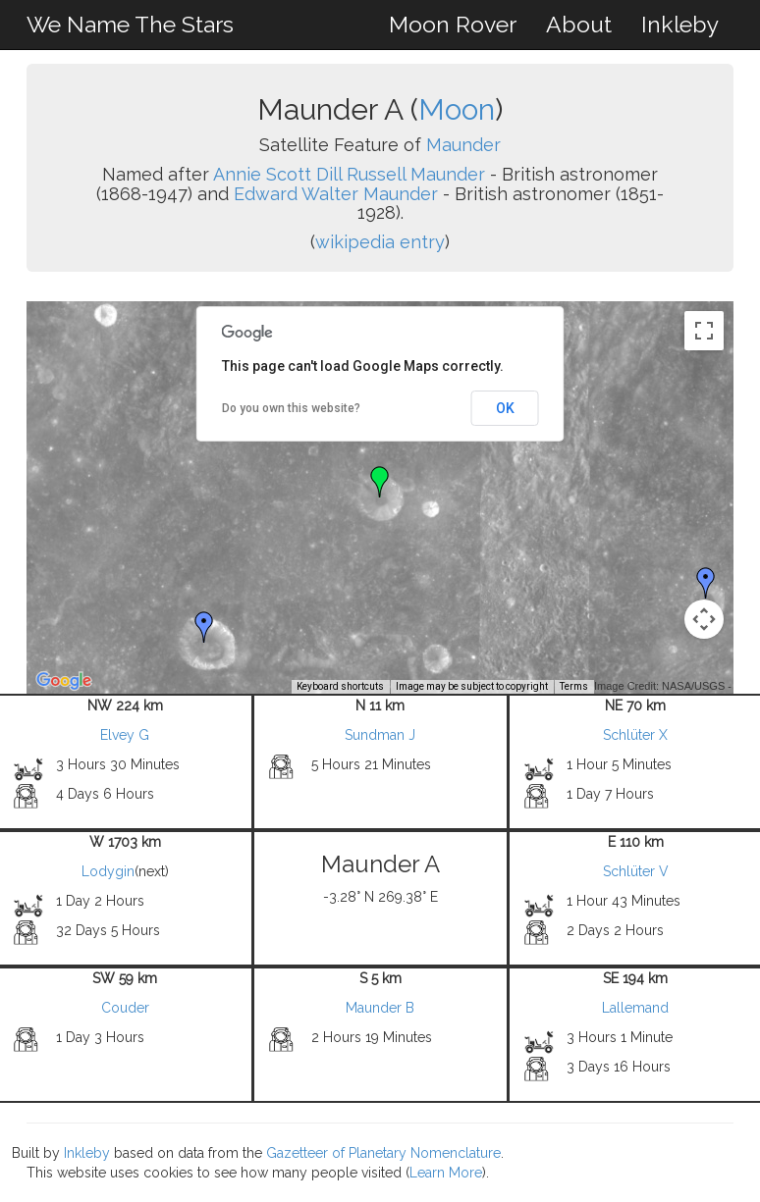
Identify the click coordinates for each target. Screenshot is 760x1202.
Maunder (463, 144)
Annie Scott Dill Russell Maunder (349, 174)
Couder (125, 1008)
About (579, 24)
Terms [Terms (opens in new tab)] (574, 686)
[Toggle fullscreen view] (704, 330)
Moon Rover (452, 24)
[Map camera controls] (704, 619)
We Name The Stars (130, 24)
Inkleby (680, 24)
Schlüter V (636, 871)
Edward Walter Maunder (336, 193)
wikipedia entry (380, 242)
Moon (456, 109)
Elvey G (124, 735)
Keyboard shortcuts (340, 686)
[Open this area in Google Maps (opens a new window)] (63, 681)
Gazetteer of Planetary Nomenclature (383, 1153)
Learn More (445, 1172)
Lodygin (108, 871)
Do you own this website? (291, 408)
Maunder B (380, 1008)
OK (505, 408)
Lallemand (635, 1008)
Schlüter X (635, 735)
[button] (706, 583)
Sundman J (380, 735)
